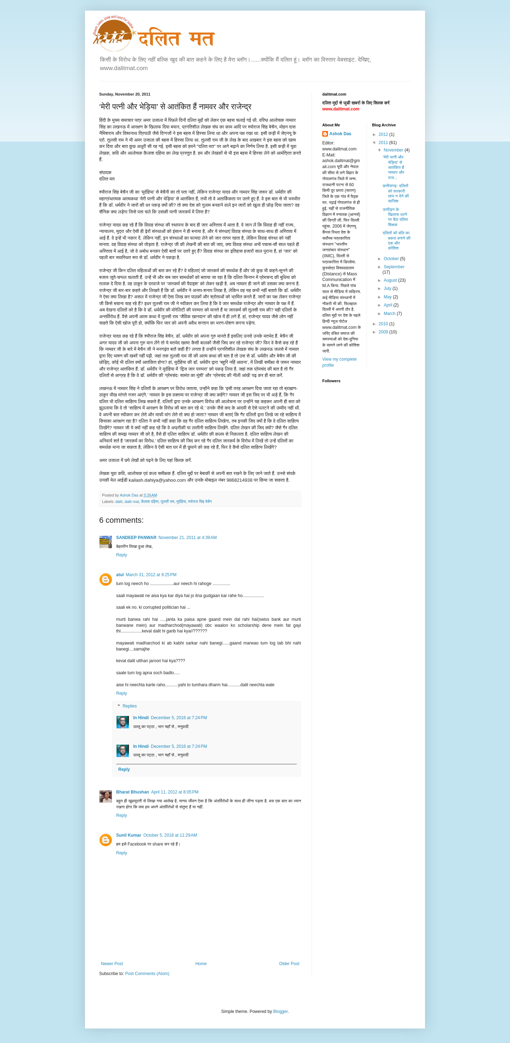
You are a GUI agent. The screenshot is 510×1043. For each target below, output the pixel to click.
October (392, 258)
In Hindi (141, 717)
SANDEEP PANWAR (136, 537)
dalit (119, 501)
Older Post (289, 963)
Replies (130, 706)
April (388, 305)
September (394, 266)
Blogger (280, 1011)
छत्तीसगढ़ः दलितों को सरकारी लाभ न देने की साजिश (395, 193)
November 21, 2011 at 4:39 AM (188, 537)
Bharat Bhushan (132, 792)
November (394, 150)
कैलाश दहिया (149, 501)
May (388, 296)
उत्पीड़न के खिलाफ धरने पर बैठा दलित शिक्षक (395, 217)
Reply (121, 554)
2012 (384, 134)
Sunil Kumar (128, 835)
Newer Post (112, 963)
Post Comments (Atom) (147, 973)
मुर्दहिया (181, 501)
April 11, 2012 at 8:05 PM (175, 792)
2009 (384, 331)
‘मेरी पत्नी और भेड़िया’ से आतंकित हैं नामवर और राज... (393, 167)
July (388, 288)
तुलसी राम (168, 501)
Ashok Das (340, 133)
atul (120, 574)
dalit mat (132, 501)
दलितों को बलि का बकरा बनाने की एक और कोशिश (396, 240)
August (391, 280)
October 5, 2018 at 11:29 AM (170, 835)
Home (201, 963)
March (390, 313)
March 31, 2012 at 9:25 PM (151, 574)
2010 (384, 323)
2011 (384, 142)
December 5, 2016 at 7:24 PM (179, 717)
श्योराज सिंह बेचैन (200, 501)
